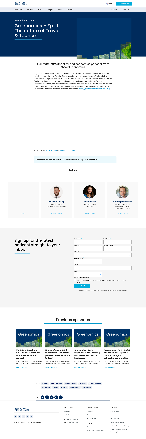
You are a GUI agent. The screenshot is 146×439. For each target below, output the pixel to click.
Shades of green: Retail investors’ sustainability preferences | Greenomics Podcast (57, 354)
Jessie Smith (90, 201)
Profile (23, 213)
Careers (89, 427)
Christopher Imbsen (122, 201)
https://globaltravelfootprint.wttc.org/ (94, 89)
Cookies (113, 415)
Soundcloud (63, 150)
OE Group (115, 10)
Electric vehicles (70, 384)
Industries (31, 10)
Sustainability (74, 387)
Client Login (127, 10)
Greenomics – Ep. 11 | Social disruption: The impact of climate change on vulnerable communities (117, 354)
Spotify (54, 150)
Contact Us (67, 411)
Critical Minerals (56, 384)
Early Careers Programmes (95, 430)
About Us (90, 411)
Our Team (90, 415)
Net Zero (64, 387)
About (61, 10)
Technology (87, 387)
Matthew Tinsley (56, 201)
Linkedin (53, 213)
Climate (45, 384)
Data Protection (115, 418)
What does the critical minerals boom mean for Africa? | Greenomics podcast (28, 354)
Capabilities (19, 10)
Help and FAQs (91, 418)
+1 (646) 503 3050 (72, 422)
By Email (72, 150)
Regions (42, 10)
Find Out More (21, 367)
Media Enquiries (68, 415)
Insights (52, 10)
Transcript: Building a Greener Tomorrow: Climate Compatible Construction (75, 160)
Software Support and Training (120, 426)
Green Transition (95, 384)
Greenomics (46, 387)
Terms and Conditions (117, 422)
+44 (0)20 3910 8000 (72, 419)
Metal (56, 387)
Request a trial (123, 4)
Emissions (83, 384)
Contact (71, 10)
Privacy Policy (115, 411)
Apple (48, 150)
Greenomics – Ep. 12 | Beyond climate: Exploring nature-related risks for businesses (87, 354)
